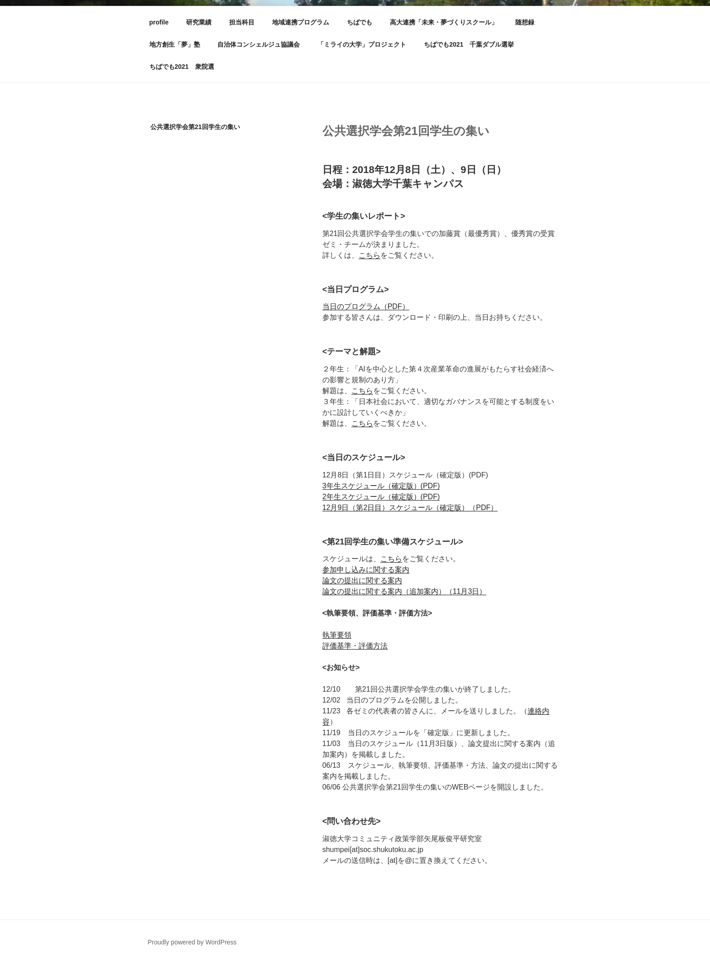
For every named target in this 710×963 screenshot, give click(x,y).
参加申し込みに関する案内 (365, 569)
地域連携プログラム (300, 22)
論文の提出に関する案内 (362, 580)
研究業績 (198, 22)
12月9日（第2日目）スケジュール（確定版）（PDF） (410, 507)
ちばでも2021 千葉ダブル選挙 (469, 44)
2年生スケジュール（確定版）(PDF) (381, 497)
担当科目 (241, 22)
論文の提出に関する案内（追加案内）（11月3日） (404, 591)
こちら (369, 255)
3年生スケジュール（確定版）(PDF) (381, 486)
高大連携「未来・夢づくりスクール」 (444, 22)
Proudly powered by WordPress (192, 942)
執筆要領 (336, 635)
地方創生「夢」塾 (174, 44)
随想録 (524, 22)
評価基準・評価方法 (355, 646)
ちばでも (359, 22)
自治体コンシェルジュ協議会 (258, 44)
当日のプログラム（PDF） (365, 306)
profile (159, 22)
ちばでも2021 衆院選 (181, 66)
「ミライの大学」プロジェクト (361, 44)
